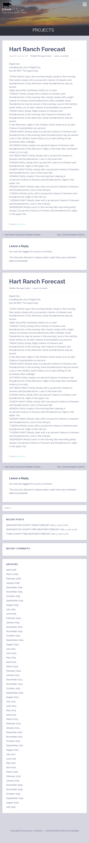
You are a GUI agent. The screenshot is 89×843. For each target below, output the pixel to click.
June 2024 (11, 653)
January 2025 (12, 622)
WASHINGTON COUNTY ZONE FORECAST (28, 525)
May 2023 (11, 710)
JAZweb (6, 9)
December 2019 (14, 785)
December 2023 (14, 679)
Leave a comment (61, 56)
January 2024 (13, 675)
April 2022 (11, 767)
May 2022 (11, 763)
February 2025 (13, 618)
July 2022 (10, 754)
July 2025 (10, 609)
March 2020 (12, 772)
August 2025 (12, 605)
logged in (27, 251)
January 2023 (12, 728)
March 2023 (12, 719)
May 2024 (11, 657)
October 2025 (13, 596)
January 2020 (13, 780)
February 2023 (13, 723)
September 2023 (14, 693)
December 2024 (14, 627)
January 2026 (13, 583)
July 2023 (10, 701)
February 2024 (13, 671)
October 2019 (13, 794)
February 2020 (13, 776)
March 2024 (12, 666)
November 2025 (14, 591)
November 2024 (14, 631)
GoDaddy (74, 831)
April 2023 (11, 715)
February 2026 (13, 578)
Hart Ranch (21, 224)
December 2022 (14, 732)
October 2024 (13, 635)
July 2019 (10, 807)
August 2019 (12, 802)
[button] (85, 4)
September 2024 (14, 640)
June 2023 (11, 706)
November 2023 (14, 684)
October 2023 (13, 688)
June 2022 (11, 758)
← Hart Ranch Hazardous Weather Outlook (21, 235)
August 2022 (12, 750)
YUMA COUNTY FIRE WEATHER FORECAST (28, 534)
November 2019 (14, 789)
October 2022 (13, 741)
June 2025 (11, 613)
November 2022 (14, 736)
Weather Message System (41, 56)
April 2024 (11, 662)
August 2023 (12, 697)
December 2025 (14, 587)
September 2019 (14, 798)
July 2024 (11, 649)
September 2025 (14, 600)
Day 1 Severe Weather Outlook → (72, 235)
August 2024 (12, 644)
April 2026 (11, 569)
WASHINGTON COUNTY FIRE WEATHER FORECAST (33, 529)
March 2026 (12, 574)
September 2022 (14, 745)
